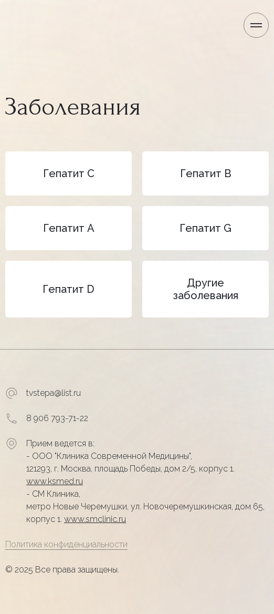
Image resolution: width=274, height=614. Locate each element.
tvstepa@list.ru (53, 393)
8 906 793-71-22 (57, 418)
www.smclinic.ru (95, 519)
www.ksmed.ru (54, 481)
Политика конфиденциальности (66, 544)
